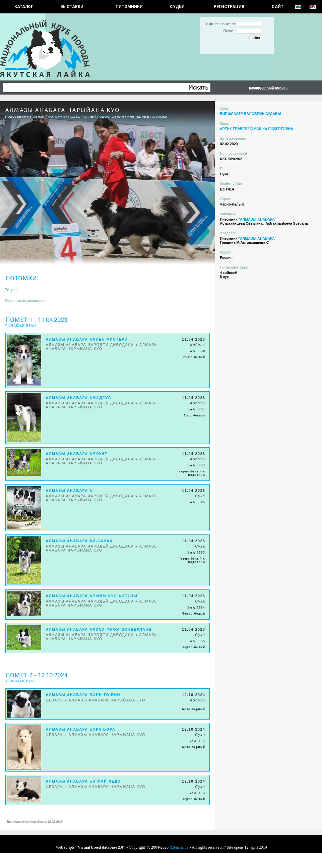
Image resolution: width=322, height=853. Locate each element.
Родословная (110, 116)
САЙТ (277, 6)
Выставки (71, 6)
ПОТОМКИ (56, 116)
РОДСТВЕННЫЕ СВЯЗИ (25, 116)
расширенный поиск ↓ (268, 88)
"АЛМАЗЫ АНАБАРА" (257, 219)
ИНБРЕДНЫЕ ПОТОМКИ (147, 116)
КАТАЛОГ (23, 6)
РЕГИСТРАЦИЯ (229, 6)
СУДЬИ (177, 6)
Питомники (129, 6)
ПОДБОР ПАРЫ (81, 116)
